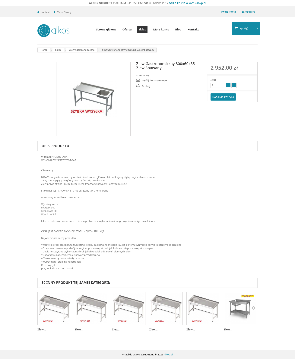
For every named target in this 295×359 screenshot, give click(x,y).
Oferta (127, 29)
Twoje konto (228, 11)
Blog (178, 29)
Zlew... (41, 329)
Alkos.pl (168, 354)
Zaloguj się (248, 11)
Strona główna (106, 29)
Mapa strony (64, 12)
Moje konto (161, 29)
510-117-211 (177, 3)
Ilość (213, 79)
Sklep (142, 29)
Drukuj (146, 86)
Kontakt (45, 12)
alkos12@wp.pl (196, 3)
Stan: (139, 75)
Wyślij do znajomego (154, 80)
